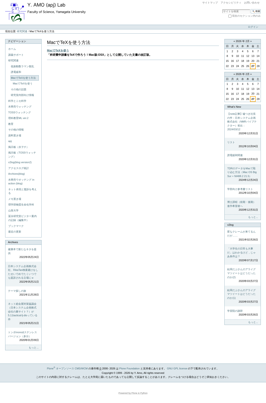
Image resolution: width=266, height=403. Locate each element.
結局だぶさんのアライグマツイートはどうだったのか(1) (242, 296)
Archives (13, 242)
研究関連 (22, 31)
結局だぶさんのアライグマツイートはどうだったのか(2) (242, 275)
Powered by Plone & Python (133, 393)
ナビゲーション (17, 41)
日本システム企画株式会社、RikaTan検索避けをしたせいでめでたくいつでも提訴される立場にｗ (23, 274)
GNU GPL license (177, 368)
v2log (230, 224)
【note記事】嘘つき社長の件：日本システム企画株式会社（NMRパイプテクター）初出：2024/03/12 (242, 123)
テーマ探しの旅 (23, 293)
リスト (242, 144)
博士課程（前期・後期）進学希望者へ (242, 206)
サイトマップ (210, 2)
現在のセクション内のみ (246, 15)
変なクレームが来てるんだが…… (242, 235)
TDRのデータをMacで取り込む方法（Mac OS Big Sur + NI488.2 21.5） (242, 174)
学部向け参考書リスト (242, 191)
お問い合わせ (252, 2)
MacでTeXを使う (58, 50)
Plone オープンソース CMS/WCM (67, 368)
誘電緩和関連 (242, 157)
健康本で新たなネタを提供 (23, 253)
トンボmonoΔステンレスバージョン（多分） (23, 336)
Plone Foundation (129, 368)
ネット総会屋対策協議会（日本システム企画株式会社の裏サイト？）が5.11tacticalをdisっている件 (23, 313)
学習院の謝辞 (242, 313)
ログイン (253, 26)
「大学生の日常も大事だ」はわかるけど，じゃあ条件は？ (242, 254)
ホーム (12, 48)
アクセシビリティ (231, 2)
